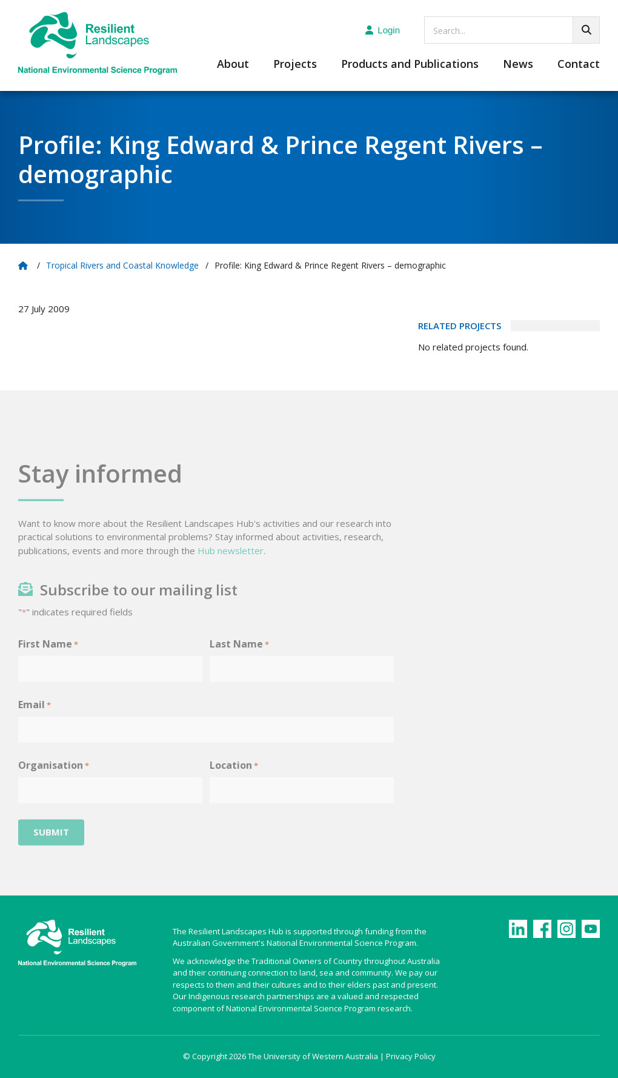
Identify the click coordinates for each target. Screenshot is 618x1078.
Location (234, 781)
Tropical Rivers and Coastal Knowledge (122, 265)
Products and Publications (410, 64)
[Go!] (586, 30)
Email (34, 720)
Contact (578, 64)
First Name (48, 659)
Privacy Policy (411, 1056)
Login (382, 30)
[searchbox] (512, 30)
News (518, 64)
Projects (295, 64)
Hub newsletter (231, 566)
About (233, 64)
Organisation (53, 781)
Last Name (239, 659)
